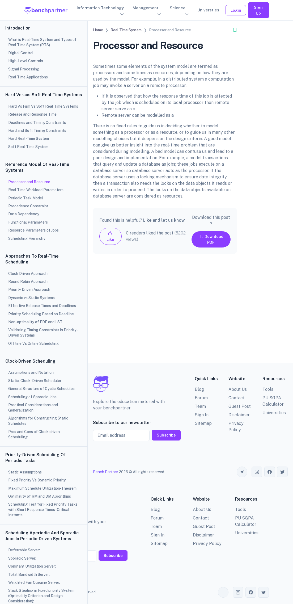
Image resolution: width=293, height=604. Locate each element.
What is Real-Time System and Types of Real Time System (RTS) (42, 42)
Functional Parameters (28, 222)
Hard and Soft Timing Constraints (37, 130)
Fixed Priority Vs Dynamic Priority (37, 480)
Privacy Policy (207, 543)
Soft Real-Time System (28, 147)
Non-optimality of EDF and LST (35, 322)
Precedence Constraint (28, 206)
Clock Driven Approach (28, 273)
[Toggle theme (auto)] (242, 472)
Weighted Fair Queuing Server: (34, 582)
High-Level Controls (25, 61)
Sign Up (258, 10)
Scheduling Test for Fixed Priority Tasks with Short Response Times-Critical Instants (43, 509)
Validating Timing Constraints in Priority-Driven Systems (43, 332)
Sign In (202, 414)
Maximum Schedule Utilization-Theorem (42, 488)
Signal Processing (23, 69)
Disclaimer (239, 414)
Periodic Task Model (25, 198)
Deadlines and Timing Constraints (37, 122)
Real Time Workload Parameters (35, 190)
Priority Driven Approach (29, 289)
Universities (274, 412)
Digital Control (20, 53)
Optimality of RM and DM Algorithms (39, 496)
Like (110, 236)
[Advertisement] (165, 312)
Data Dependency (23, 214)
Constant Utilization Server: (32, 566)
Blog (199, 389)
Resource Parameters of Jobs (33, 230)
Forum (201, 397)
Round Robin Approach (28, 281)
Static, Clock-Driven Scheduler (34, 381)
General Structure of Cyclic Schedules (41, 389)
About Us (237, 389)
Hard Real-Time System (28, 138)
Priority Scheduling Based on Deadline (41, 314)
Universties (208, 10)
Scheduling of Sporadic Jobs (32, 397)
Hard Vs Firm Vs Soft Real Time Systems (43, 106)
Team (200, 406)
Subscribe (166, 435)
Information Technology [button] (100, 8)
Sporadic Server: (22, 558)
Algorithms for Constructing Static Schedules (38, 421)
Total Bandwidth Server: (29, 574)
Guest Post (239, 406)
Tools (267, 389)
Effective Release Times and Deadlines (42, 306)
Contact (236, 397)
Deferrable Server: (24, 550)
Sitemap (203, 423)
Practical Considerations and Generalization (33, 407)
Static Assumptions (25, 472)
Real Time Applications (28, 77)
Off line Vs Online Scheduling (33, 343)
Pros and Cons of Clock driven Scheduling (34, 434)
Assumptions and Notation (31, 372)
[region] (43, 302)
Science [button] (177, 8)
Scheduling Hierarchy (26, 238)
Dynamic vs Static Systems (31, 298)
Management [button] (146, 8)
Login (236, 10)
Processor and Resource (29, 182)
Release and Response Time (32, 114)
